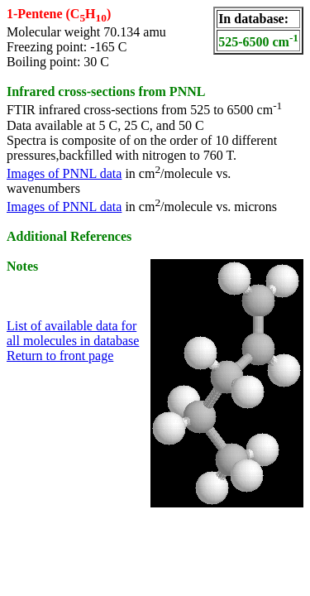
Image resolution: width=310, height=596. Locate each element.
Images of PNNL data (64, 173)
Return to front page (60, 355)
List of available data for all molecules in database (73, 333)
